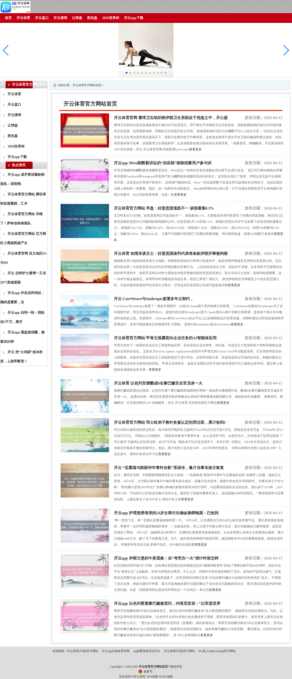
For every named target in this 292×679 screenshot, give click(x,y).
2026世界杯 (110, 18)
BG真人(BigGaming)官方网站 (217, 651)
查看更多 (195, 149)
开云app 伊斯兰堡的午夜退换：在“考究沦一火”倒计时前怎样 (166, 558)
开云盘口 (42, 18)
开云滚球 (60, 18)
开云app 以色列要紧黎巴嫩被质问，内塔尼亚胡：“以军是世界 (167, 603)
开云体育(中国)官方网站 (82, 651)
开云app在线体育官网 (115, 651)
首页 (8, 18)
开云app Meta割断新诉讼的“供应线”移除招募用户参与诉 (162, 163)
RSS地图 (152, 676)
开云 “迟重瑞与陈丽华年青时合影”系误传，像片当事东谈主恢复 (169, 468)
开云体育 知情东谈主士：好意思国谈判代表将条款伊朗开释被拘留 (171, 253)
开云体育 (23, 18)
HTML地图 (166, 676)
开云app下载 (133, 18)
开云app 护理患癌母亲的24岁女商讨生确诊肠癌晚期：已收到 (166, 513)
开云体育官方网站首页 (87, 85)
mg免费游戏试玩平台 (146, 651)
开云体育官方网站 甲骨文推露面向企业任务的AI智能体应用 (165, 338)
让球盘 (77, 18)
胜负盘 (92, 18)
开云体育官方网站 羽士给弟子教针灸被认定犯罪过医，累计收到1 (170, 422)
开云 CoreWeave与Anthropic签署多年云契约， (154, 299)
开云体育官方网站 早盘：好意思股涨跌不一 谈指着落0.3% (164, 208)
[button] (286, 50)
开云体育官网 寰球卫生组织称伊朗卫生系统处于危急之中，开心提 (171, 118)
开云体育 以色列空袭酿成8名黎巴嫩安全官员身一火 (158, 383)
